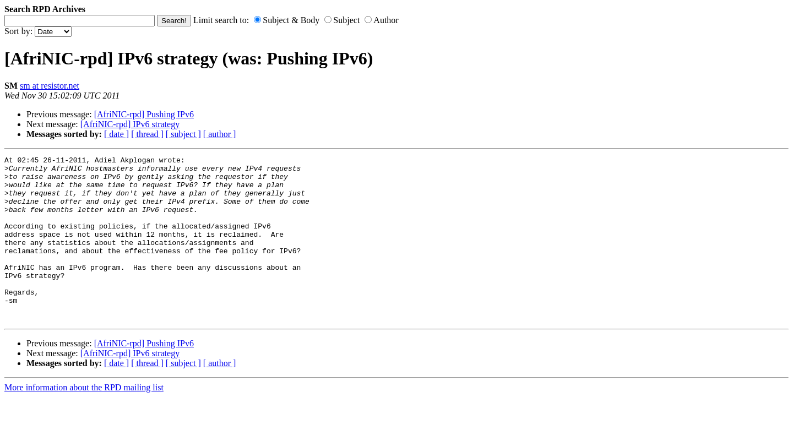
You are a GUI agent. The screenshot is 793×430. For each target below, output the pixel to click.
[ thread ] (147, 134)
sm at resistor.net (49, 85)
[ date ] (116, 134)
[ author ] (219, 134)
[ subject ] (183, 134)
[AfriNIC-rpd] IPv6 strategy (130, 124)
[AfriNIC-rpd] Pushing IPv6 (144, 114)
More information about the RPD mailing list (84, 420)
